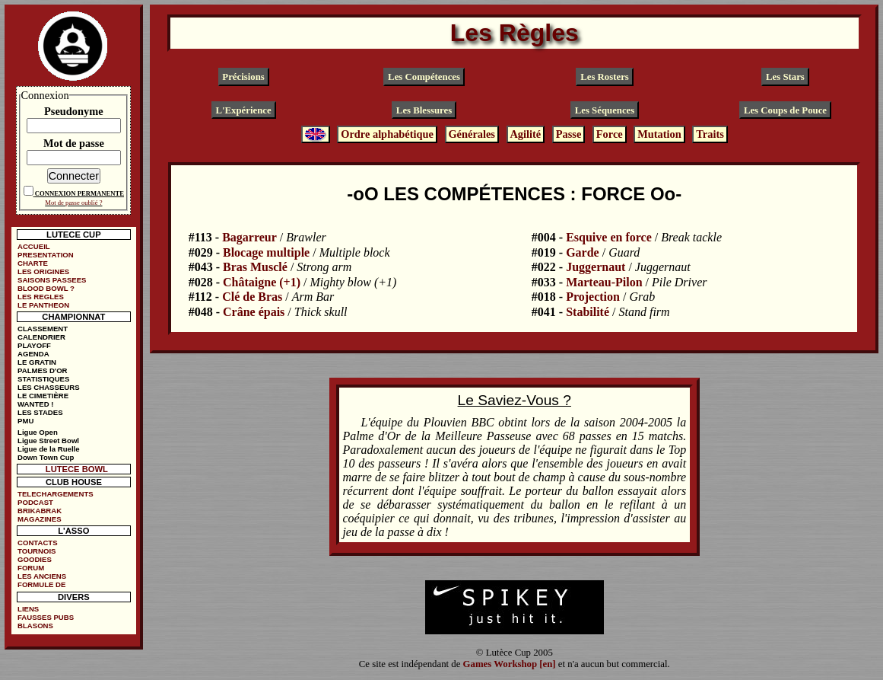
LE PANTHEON (43, 305)
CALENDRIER (41, 337)
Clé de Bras (252, 296)
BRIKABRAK (39, 510)
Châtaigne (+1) (261, 282)
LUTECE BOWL (77, 469)
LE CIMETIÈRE (42, 395)
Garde (582, 252)
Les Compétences (424, 77)
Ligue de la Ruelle (48, 449)
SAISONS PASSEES (51, 280)
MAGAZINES (39, 519)
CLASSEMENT (42, 328)
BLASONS (35, 625)
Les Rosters (604, 77)
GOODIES (34, 559)
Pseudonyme (73, 111)
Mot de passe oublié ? (73, 202)
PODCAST (35, 502)
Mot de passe (73, 143)
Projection (593, 296)
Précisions (243, 77)
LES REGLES (40, 296)
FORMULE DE (41, 584)
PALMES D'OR (42, 370)
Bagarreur (249, 237)
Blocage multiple (266, 252)
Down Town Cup (45, 457)
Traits (710, 134)
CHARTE (32, 263)
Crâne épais (253, 311)
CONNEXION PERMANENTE (79, 193)
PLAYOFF (34, 345)
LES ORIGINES (43, 271)
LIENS (28, 609)
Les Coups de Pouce (785, 110)
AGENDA (33, 354)
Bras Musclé (255, 266)
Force (609, 134)
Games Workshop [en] (509, 664)
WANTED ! (35, 404)
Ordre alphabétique (387, 134)
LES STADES (40, 412)
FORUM (30, 567)
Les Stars (785, 77)
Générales (471, 134)
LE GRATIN (36, 362)
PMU (25, 421)
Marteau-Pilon (604, 282)
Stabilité (587, 311)
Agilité (525, 134)
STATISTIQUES (43, 379)
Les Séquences (605, 110)
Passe (569, 134)
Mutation (659, 134)
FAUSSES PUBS (45, 617)
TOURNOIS (36, 551)
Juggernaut (595, 266)
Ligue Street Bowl (48, 440)
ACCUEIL (33, 246)
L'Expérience (243, 110)
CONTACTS (37, 542)
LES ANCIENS (41, 576)
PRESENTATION (45, 255)
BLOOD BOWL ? (46, 288)
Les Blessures (424, 110)
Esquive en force (609, 237)
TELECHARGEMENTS (55, 494)
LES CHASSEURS (48, 387)
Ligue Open (37, 432)
